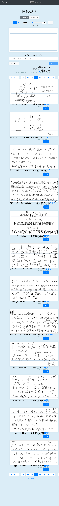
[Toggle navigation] (11, 2)
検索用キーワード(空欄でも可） (33, 55)
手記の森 (4, 2)
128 (53, 77)
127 (49, 77)
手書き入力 (24, 17)
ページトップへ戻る (29, 478)
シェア (46, 108)
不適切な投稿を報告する (43, 106)
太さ (34, 23)
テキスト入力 (34, 17)
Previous (12, 77)
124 (36, 77)
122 (28, 77)
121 (23, 77)
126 (44, 77)
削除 (46, 105)
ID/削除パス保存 (45, 71)
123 (32, 77)
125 (40, 77)
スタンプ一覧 (34, 25)
